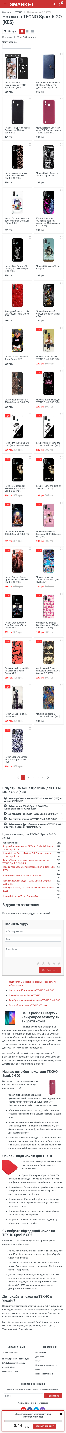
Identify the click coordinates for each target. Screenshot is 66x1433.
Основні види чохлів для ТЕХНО (24, 995)
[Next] (48, 777)
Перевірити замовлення (46, 1365)
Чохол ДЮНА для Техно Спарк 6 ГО (20, 896)
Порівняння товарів (44, 1374)
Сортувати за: (9, 42)
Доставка (39, 1357)
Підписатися (53, 1396)
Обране (38, 1370)
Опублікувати (50, 970)
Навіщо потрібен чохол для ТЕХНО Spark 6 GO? (32, 990)
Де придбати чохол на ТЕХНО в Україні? (28, 1005)
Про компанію (41, 1352)
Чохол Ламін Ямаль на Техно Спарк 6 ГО (22, 875)
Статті (38, 1361)
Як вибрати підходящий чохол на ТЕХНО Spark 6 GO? (35, 1000)
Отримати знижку (45, 1426)
